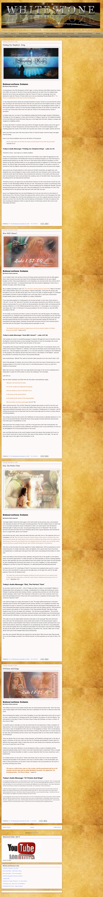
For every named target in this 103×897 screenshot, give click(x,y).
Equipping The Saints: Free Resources (57, 36)
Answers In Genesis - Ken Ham (10, 868)
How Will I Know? (10, 233)
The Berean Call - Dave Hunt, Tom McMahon (14, 883)
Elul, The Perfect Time (11, 466)
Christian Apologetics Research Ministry (12, 876)
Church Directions (86, 36)
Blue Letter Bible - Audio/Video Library (12, 871)
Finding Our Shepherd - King (14, 45)
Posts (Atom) (35, 832)
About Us (13, 33)
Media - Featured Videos (68, 33)
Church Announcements (37, 33)
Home (5, 33)
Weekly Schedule (23, 33)
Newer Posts (6, 827)
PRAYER (98, 33)
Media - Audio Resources (52, 33)
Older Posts (57, 827)
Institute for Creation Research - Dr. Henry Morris (15, 881)
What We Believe (8, 36)
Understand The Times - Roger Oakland (12, 886)
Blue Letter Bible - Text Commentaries (12, 873)
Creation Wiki (6, 878)
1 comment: (34, 821)
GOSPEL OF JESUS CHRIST (23, 36)
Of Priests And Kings (11, 669)
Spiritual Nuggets (74, 36)
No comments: (34, 223)
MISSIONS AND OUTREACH (85, 33)
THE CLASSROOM (39, 36)
